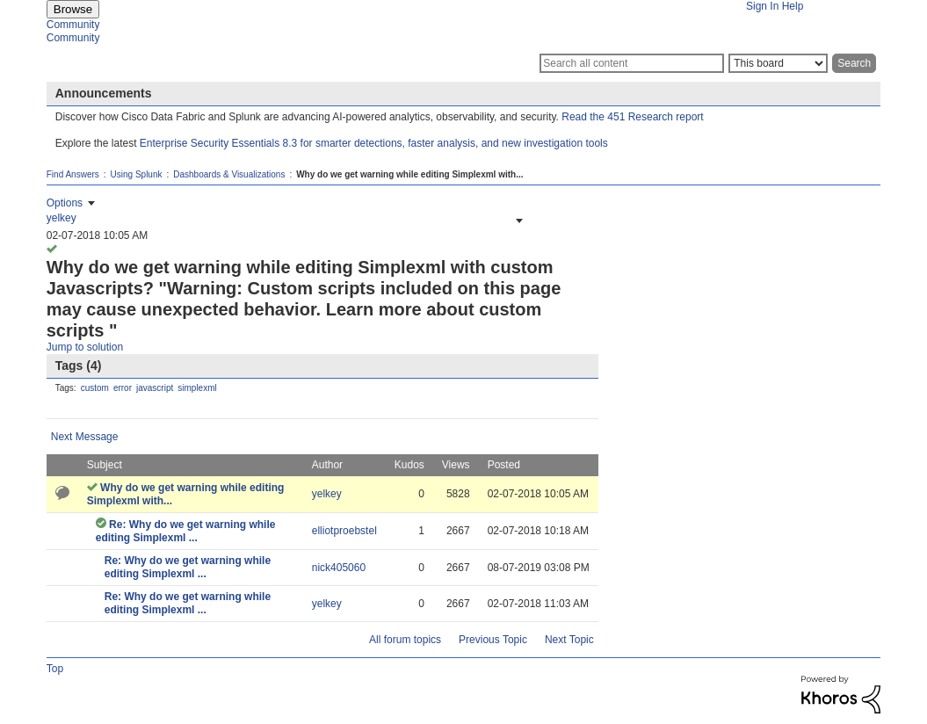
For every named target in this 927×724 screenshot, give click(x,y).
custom (95, 388)
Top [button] (55, 668)
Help (793, 6)
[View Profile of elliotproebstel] (344, 531)
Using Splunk (137, 174)
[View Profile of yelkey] (61, 218)
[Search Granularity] (778, 63)
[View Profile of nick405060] (339, 567)
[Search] (632, 63)
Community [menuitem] (73, 24)
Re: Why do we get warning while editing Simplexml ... (186, 531)
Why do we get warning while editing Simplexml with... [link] (409, 174)
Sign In (762, 6)
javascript (154, 388)
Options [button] (65, 203)
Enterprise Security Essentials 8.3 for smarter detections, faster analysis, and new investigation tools (374, 143)
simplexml (196, 388)
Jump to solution (85, 347)
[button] (518, 220)
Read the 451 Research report (632, 117)
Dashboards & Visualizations (229, 174)
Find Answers (73, 174)
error (122, 388)
